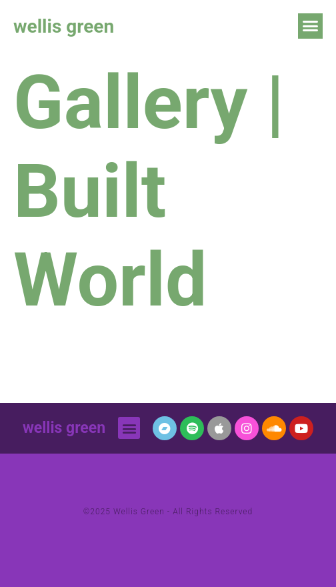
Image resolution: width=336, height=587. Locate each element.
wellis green (63, 26)
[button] (310, 26)
